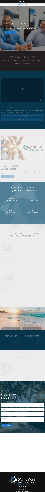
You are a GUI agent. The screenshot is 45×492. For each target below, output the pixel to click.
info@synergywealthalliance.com (22, 491)
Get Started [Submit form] (6, 425)
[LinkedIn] (23, 486)
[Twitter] (21, 486)
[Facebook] (19, 486)
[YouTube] (25, 486)
